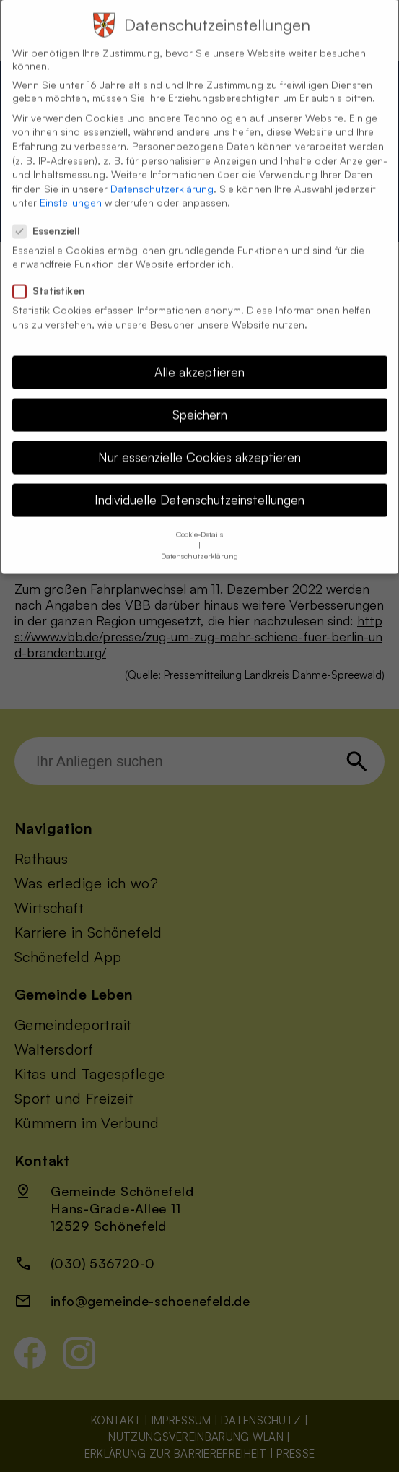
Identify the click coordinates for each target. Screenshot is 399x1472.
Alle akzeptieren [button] (199, 360)
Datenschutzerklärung (162, 177)
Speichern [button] (199, 403)
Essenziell (52, 219)
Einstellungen (71, 191)
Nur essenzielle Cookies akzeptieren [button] (199, 446)
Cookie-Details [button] (199, 522)
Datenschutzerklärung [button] (199, 544)
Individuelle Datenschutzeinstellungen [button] (199, 488)
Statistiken (54, 279)
